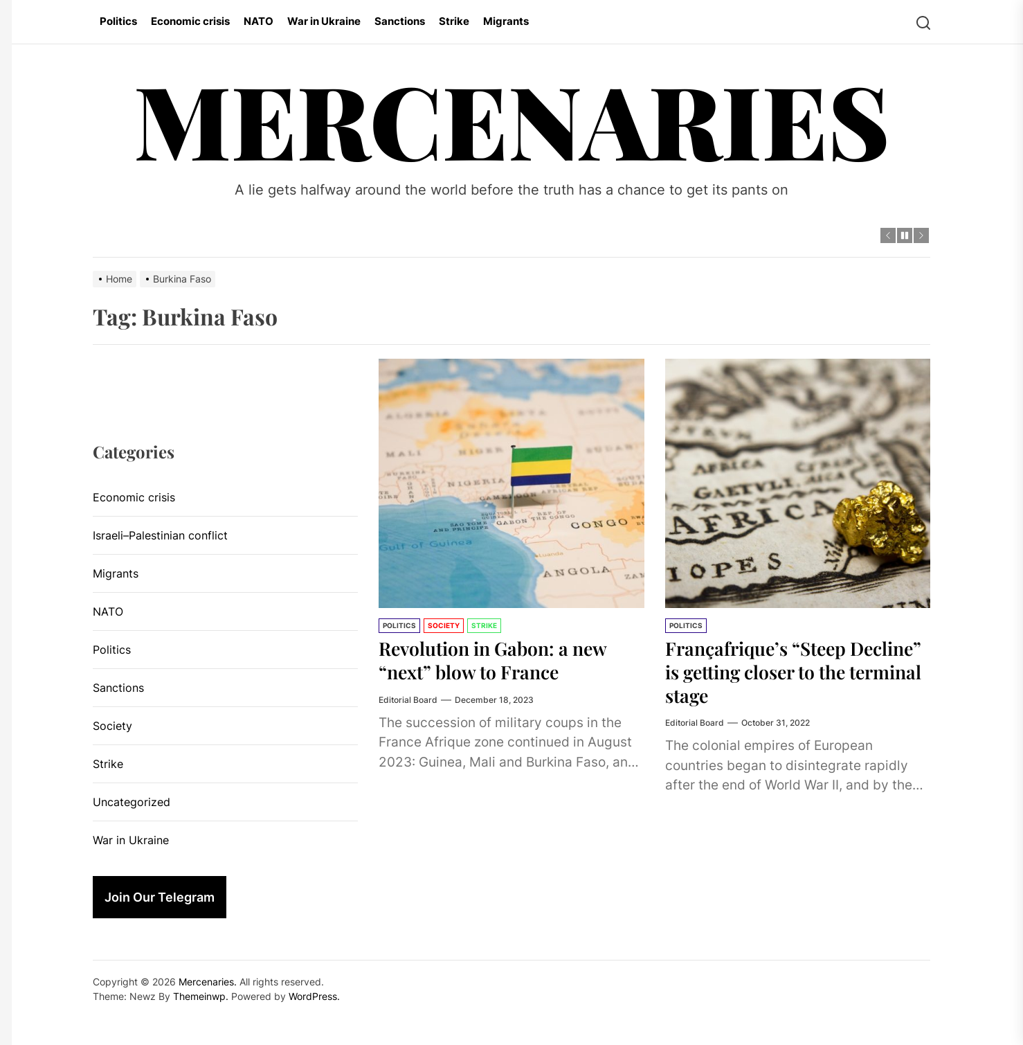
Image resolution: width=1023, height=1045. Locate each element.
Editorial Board (408, 699)
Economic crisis (190, 21)
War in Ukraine (324, 21)
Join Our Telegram (160, 897)
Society (444, 625)
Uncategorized (131, 802)
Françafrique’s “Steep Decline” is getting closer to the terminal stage (786, 671)
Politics (118, 21)
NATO (258, 21)
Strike (454, 21)
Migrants (506, 21)
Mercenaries (512, 118)
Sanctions (399, 21)
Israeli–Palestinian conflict (160, 535)
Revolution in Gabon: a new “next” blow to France (500, 659)
